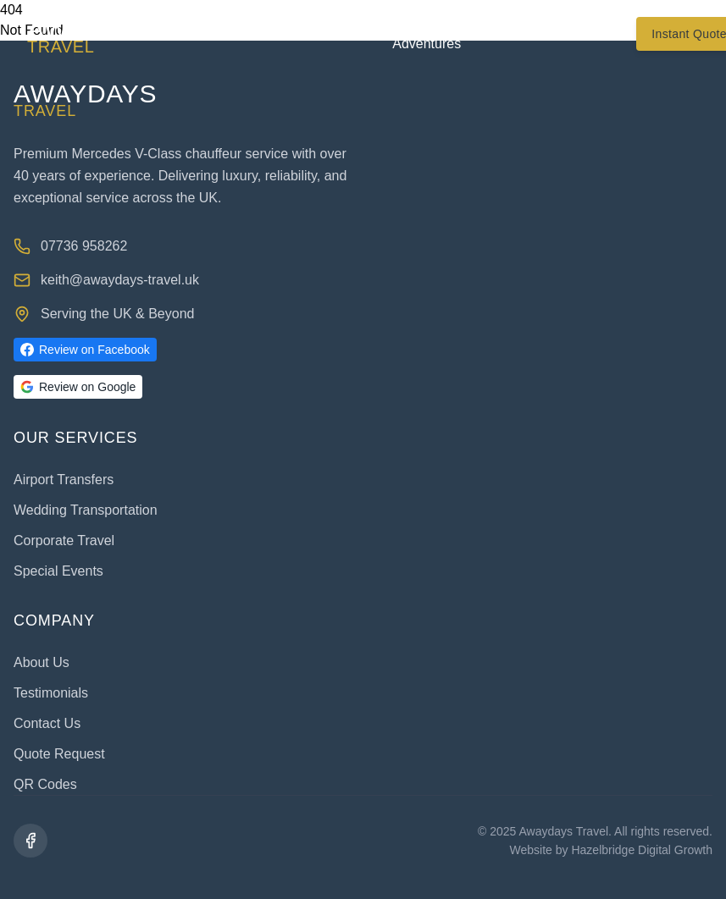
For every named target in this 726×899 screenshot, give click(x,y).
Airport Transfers (64, 479)
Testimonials (525, 33)
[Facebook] (30, 841)
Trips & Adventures (426, 33)
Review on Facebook (85, 349)
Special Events (58, 571)
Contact (613, 33)
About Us (41, 662)
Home (188, 33)
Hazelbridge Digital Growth (641, 850)
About (251, 33)
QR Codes (45, 784)
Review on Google (78, 387)
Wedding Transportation (86, 510)
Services (330, 33)
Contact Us (47, 723)
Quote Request (59, 754)
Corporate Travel (64, 540)
